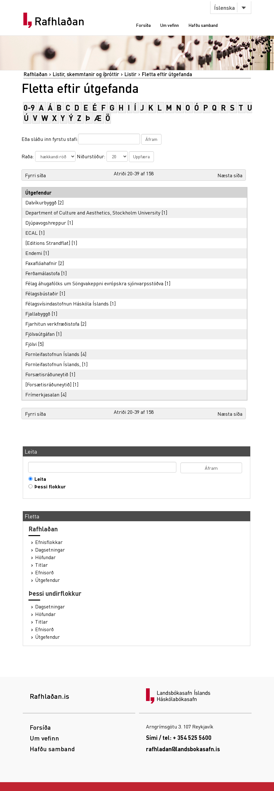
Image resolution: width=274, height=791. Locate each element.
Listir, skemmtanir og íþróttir (85, 74)
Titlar (41, 565)
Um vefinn (169, 25)
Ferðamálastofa (42, 273)
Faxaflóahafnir (41, 263)
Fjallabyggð (37, 313)
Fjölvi (31, 344)
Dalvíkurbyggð (41, 202)
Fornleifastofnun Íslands (52, 354)
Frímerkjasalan (42, 394)
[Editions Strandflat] (47, 242)
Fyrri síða (35, 175)
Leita (39, 479)
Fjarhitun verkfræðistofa (52, 323)
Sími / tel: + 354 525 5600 (178, 737)
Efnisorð (44, 572)
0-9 (29, 107)
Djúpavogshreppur (45, 222)
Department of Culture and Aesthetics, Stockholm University (92, 212)
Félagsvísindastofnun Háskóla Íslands (67, 303)
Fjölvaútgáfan (40, 333)
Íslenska (224, 7)
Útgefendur (47, 580)
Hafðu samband (203, 25)
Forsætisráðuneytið (46, 374)
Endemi (33, 253)
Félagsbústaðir (41, 293)
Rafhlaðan (59, 21)
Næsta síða (229, 175)
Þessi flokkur (49, 486)
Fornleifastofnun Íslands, (53, 364)
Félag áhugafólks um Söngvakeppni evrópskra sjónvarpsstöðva (94, 283)
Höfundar (45, 557)
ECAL (31, 232)
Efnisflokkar (49, 542)
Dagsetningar (50, 549)
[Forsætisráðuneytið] (48, 384)
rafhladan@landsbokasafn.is (183, 748)
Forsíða (143, 25)
